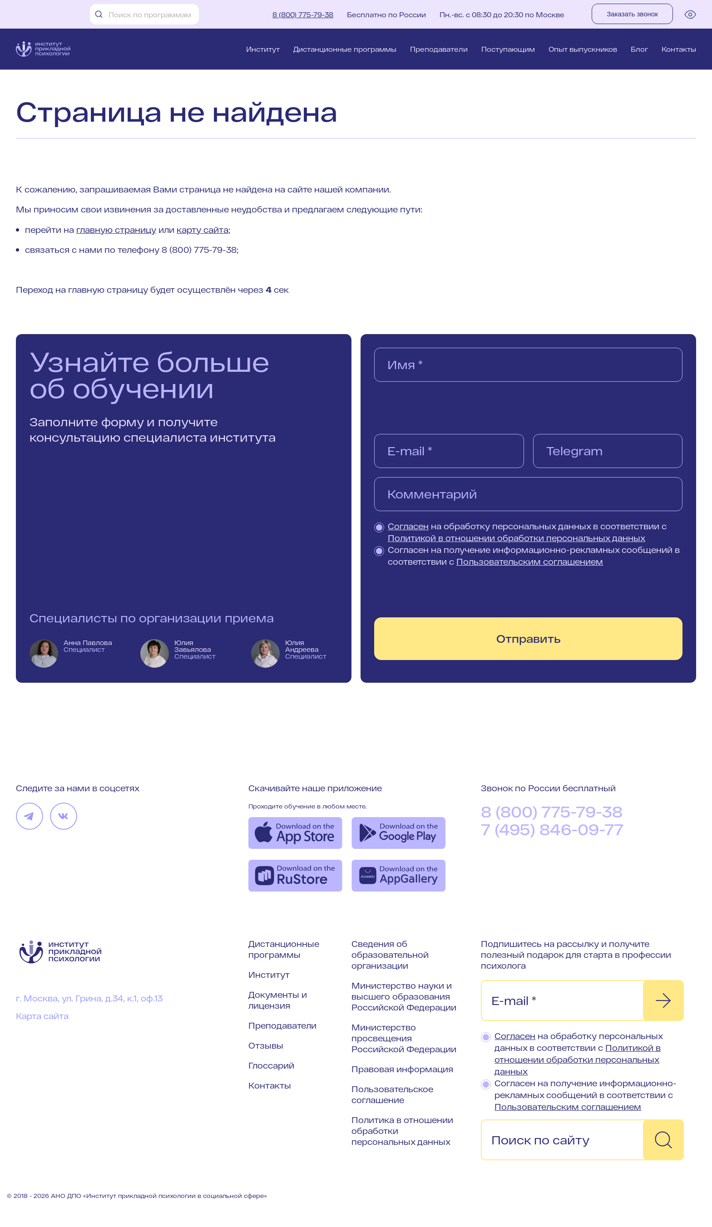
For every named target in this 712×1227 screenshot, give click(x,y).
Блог (639, 49)
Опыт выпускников (583, 49)
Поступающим (508, 49)
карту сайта (202, 230)
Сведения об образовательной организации (390, 955)
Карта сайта (42, 1016)
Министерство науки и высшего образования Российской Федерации (403, 996)
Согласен (408, 526)
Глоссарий (271, 1065)
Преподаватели (439, 49)
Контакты (679, 49)
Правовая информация (402, 1069)
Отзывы (265, 1045)
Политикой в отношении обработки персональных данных (516, 538)
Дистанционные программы (344, 49)
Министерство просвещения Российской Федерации (403, 1038)
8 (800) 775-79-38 (302, 14)
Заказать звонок (632, 14)
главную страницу (116, 230)
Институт (263, 49)
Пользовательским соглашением (529, 562)
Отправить (528, 638)
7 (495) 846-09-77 (552, 829)
